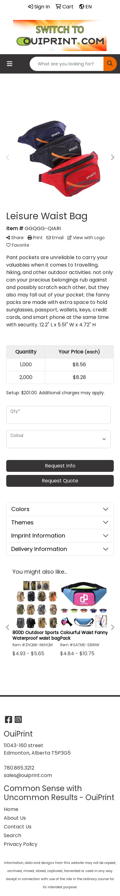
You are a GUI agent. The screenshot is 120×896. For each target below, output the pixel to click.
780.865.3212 (19, 767)
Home (11, 809)
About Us (15, 818)
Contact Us (17, 826)
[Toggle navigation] (9, 63)
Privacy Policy (20, 844)
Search (12, 835)
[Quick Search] (67, 64)
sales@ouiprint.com (28, 775)
